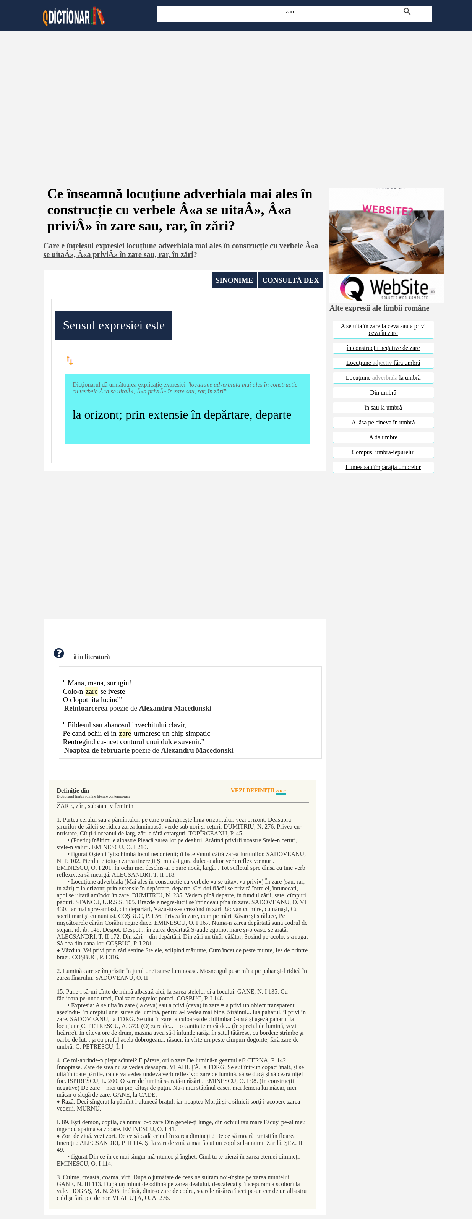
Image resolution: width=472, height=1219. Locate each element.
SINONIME (234, 280)
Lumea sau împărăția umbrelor (383, 467)
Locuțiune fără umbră (383, 362)
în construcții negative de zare (383, 348)
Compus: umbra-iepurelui (383, 452)
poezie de (138, 708)
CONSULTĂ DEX (290, 280)
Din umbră (383, 392)
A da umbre (383, 437)
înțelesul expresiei (95, 245)
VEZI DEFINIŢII (258, 791)
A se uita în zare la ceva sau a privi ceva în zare (383, 329)
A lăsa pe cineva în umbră (383, 422)
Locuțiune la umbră (383, 377)
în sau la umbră (383, 407)
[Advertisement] (236, 98)
